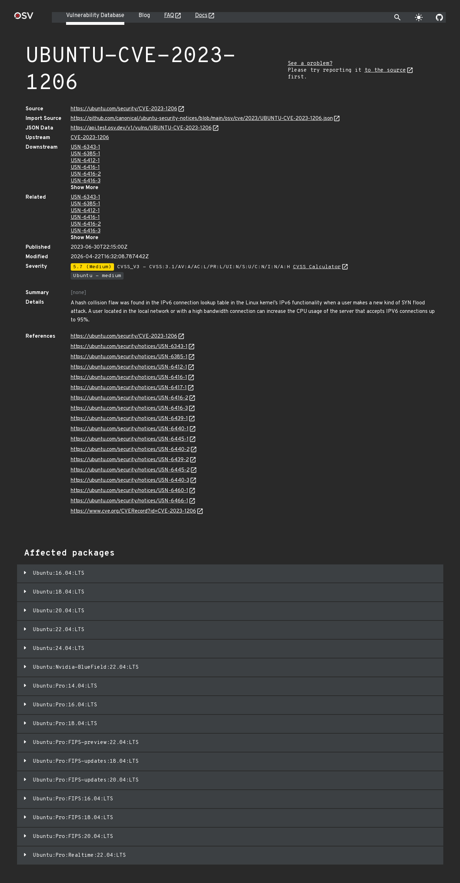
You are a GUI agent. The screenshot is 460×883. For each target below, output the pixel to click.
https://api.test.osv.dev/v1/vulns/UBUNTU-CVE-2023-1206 (141, 128)
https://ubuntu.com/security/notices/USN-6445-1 (130, 439)
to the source (385, 70)
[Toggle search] (397, 17)
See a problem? (310, 63)
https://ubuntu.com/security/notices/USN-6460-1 (129, 490)
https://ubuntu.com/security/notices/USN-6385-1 (129, 357)
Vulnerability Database (95, 15)
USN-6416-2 (86, 174)
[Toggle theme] (419, 17)
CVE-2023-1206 (90, 137)
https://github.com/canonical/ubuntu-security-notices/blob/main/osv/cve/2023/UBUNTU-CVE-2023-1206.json (202, 118)
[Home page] (23, 18)
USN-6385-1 (85, 154)
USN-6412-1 (85, 161)
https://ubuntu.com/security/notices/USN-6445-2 (130, 470)
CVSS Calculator (317, 267)
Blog (144, 15)
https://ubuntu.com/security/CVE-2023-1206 (124, 109)
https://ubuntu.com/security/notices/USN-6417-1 (129, 388)
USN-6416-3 (86, 181)
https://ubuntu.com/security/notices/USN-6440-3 (130, 480)
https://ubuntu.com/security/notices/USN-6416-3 (129, 408)
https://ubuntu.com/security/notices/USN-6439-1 (129, 418)
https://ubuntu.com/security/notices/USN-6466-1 (129, 501)
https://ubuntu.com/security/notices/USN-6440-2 (130, 449)
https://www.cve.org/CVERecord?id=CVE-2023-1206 (133, 511)
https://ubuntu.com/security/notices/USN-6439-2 (130, 460)
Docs (201, 15)
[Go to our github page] (439, 17)
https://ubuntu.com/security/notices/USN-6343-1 (129, 346)
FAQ (169, 15)
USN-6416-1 (85, 167)
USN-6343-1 (85, 147)
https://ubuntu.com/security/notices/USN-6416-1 (129, 377)
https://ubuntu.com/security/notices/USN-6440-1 (130, 429)
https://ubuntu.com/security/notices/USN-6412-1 (129, 367)
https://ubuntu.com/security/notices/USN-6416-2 (129, 398)
